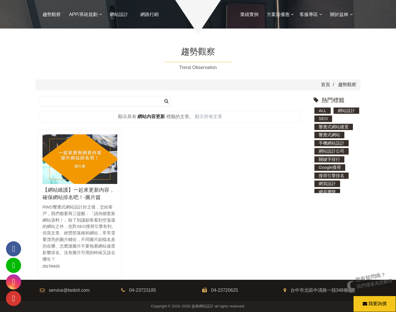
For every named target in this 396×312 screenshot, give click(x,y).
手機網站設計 (331, 143)
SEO (323, 118)
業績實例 (249, 14)
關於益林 (341, 14)
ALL (322, 110)
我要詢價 (374, 301)
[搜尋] (166, 101)
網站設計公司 (331, 151)
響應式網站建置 (334, 126)
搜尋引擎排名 (331, 175)
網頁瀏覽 (327, 191)
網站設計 (119, 14)
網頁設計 (327, 183)
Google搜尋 (330, 167)
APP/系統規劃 (85, 14)
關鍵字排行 (329, 159)
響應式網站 (329, 134)
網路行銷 (149, 14)
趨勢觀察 (52, 14)
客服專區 (311, 14)
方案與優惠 (280, 14)
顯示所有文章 (208, 116)
